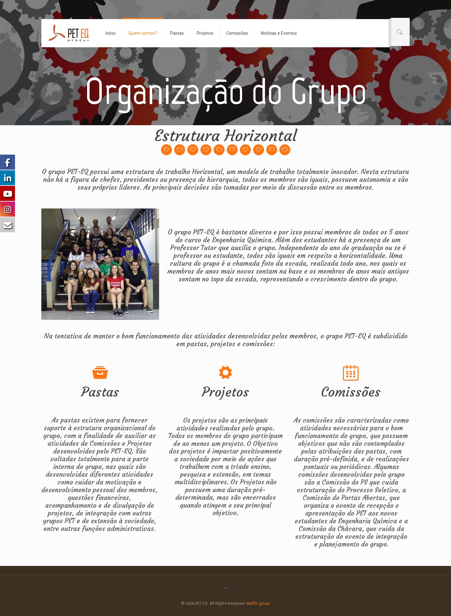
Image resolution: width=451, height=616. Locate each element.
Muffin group (258, 603)
